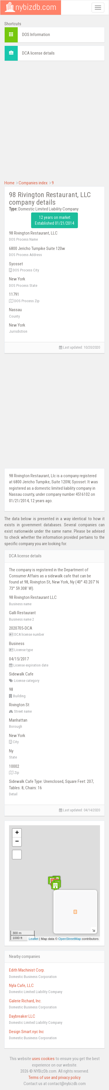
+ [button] (17, 833)
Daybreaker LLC (22, 1016)
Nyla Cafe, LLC (21, 985)
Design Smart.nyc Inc (26, 1031)
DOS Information (36, 34)
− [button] (17, 841)
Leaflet (33, 939)
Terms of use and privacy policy (54, 1077)
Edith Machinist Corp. (27, 970)
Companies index (33, 182)
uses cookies (43, 1058)
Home (9, 182)
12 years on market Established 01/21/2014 (54, 220)
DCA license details (38, 53)
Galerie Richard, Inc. (25, 1000)
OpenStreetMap (69, 939)
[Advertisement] (54, 119)
